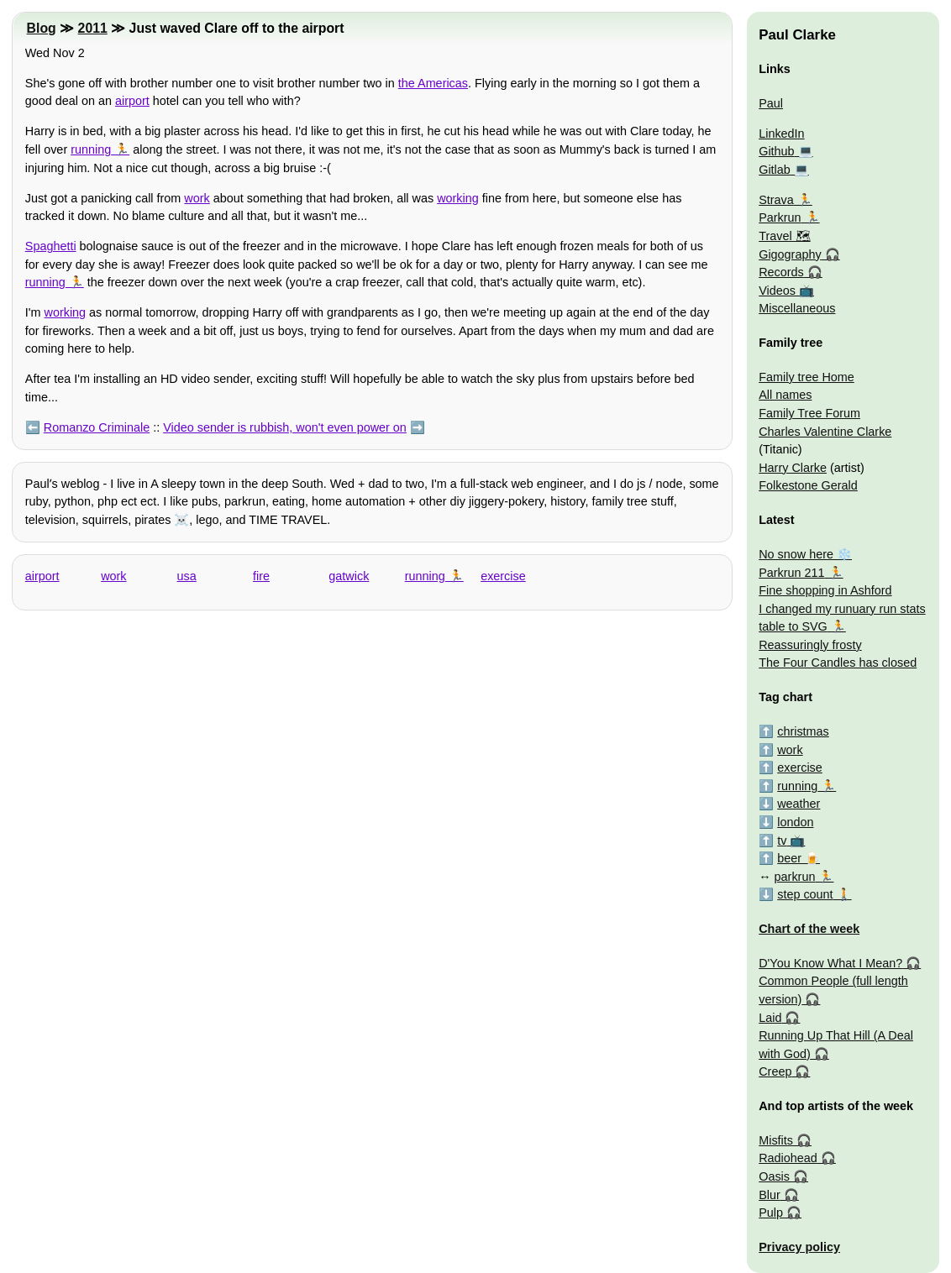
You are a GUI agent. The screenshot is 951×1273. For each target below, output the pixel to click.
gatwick (348, 576)
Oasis (774, 1176)
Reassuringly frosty (810, 645)
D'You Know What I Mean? (830, 963)
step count (805, 894)
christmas (803, 731)
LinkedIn (781, 133)
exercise (503, 576)
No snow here (796, 554)
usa (187, 576)
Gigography (790, 254)
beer (789, 858)
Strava (776, 200)
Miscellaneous (797, 308)
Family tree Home (806, 377)
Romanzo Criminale (97, 427)
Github (776, 151)
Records (781, 272)
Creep (775, 1071)
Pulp (771, 1212)
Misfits (776, 1140)
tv (781, 840)
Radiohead (788, 1158)
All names (785, 394)
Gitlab (775, 169)
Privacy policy (799, 1247)
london (795, 822)
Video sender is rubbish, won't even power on (285, 427)
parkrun (795, 876)
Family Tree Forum (809, 413)
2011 (93, 28)
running (91, 149)
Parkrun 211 (791, 572)
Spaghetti (50, 246)
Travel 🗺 (784, 236)
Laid (770, 1017)
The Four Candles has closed (838, 662)
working (458, 198)
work (196, 198)
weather (798, 803)
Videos (777, 290)
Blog (41, 28)
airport (132, 100)
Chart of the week (809, 928)
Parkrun (780, 217)
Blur (769, 1195)
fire (261, 576)
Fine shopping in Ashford (825, 590)
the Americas (433, 83)
